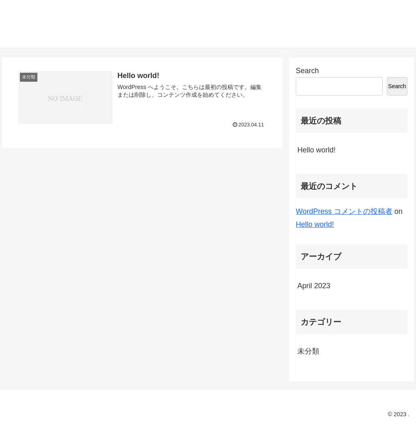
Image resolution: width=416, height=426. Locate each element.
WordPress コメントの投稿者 (344, 211)
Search (307, 71)
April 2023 (313, 286)
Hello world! (316, 150)
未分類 (308, 351)
